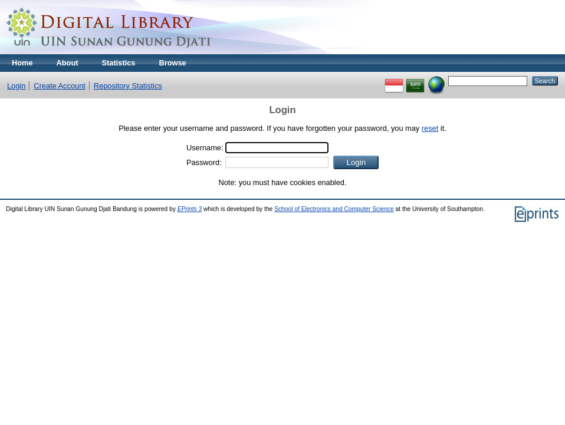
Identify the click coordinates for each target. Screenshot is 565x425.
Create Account (60, 85)
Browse (172, 62)
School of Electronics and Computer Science (334, 209)
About (67, 62)
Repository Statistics (128, 85)
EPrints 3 (190, 209)
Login (16, 85)
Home (22, 62)
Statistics (119, 62)
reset (430, 128)
